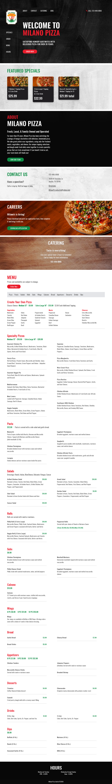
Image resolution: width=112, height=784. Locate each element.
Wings (40, 294)
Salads (22, 294)
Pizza (10, 294)
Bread (53, 294)
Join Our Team (15, 159)
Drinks (76, 294)
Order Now (30, 51)
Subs (33, 294)
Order (8, 39)
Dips (81, 294)
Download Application (18, 228)
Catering (43, 10)
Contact (34, 10)
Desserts (69, 294)
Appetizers (60, 294)
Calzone (46, 294)
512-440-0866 (97, 10)
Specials (9, 32)
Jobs (52, 10)
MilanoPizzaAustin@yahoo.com (59, 190)
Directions (52, 185)
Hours (8, 51)
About (25, 10)
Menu (8, 45)
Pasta (16, 294)
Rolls (28, 294)
